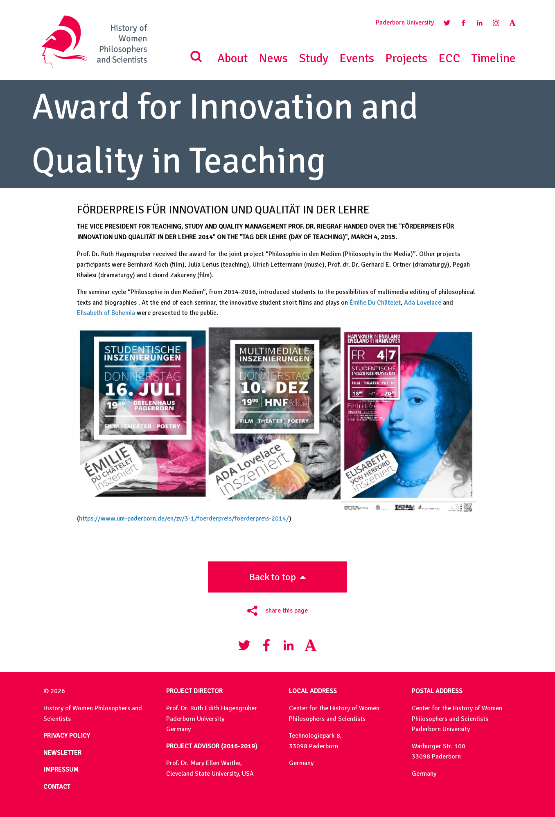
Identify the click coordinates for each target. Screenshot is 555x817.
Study (313, 58)
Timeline (493, 58)
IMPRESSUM (61, 769)
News (273, 58)
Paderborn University (405, 22)
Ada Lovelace (422, 303)
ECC (449, 58)
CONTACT (56, 787)
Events (356, 58)
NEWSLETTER (62, 753)
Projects (406, 58)
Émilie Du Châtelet (375, 303)
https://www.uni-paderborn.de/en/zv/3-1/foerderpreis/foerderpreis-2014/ (184, 518)
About (232, 58)
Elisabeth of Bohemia (106, 313)
